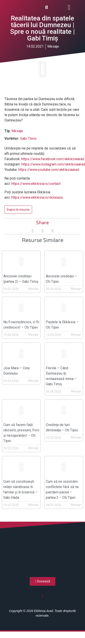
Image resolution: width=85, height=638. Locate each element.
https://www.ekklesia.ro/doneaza (37, 197)
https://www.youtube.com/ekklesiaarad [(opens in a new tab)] (48, 170)
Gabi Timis (28, 138)
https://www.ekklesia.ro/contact (36, 184)
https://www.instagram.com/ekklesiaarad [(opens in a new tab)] (53, 164)
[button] (69, 7)
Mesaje (17, 131)
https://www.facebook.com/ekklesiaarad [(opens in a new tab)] (52, 159)
